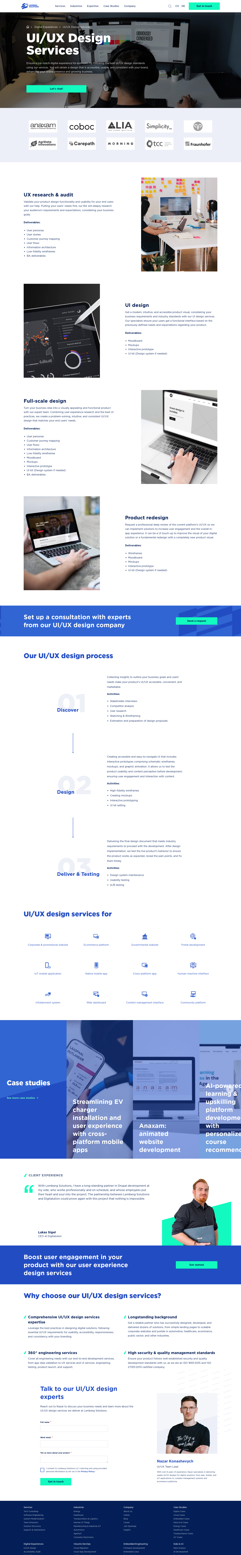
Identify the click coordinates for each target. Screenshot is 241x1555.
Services (28, 1507)
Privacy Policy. (88, 1471)
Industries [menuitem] (76, 6)
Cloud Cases (179, 1515)
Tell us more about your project (55, 1453)
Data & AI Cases (181, 1522)
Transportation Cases (183, 1533)
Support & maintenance (34, 1530)
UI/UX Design (30, 1548)
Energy (77, 1511)
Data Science (180, 1548)
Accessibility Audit (32, 1552)
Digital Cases (179, 1511)
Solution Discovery (32, 1526)
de (183, 6)
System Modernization (34, 1519)
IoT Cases (178, 1537)
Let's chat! (56, 88)
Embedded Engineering (136, 1544)
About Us (128, 1511)
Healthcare (78, 1515)
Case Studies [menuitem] (111, 6)
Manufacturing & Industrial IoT (87, 1526)
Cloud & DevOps (82, 1544)
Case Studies (180, 1507)
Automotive (79, 1530)
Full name (44, 1422)
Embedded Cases (182, 1519)
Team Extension (31, 1522)
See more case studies (21, 1098)
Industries (79, 1507)
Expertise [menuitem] (93, 6)
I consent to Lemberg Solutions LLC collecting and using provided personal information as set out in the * (76, 1470)
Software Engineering (33, 1515)
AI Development (181, 1552)
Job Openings (130, 1526)
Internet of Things (82, 1522)
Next (230, 1089)
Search (170, 6)
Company (128, 1507)
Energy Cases (180, 1526)
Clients (127, 1515)
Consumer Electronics (84, 1537)
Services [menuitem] (60, 6)
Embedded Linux (131, 1552)
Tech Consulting (31, 1511)
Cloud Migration (81, 1548)
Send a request (196, 620)
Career (127, 1522)
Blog (126, 1519)
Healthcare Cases (181, 1530)
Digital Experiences (46, 27)
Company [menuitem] (130, 6)
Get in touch (204, 6)
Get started (196, 1264)
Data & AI (178, 1544)
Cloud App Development (85, 1552)
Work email (45, 1437)
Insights (127, 1530)
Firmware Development (134, 1548)
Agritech (77, 1533)
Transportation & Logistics (86, 1519)
